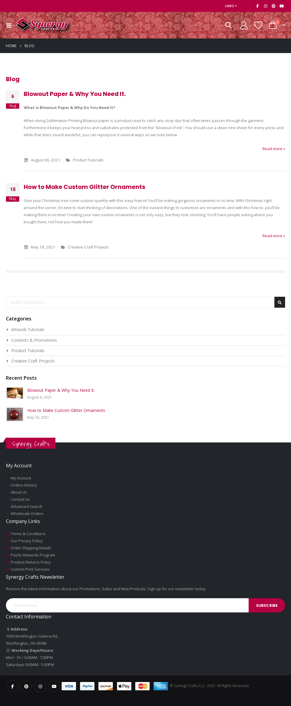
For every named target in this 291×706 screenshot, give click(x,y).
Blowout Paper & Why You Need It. (75, 94)
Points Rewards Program (33, 555)
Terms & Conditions (28, 533)
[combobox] (145, 302)
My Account (21, 478)
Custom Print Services (30, 569)
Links (229, 6)
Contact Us (20, 499)
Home (11, 45)
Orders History (24, 485)
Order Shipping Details (31, 548)
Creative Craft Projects (92, 247)
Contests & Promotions (34, 340)
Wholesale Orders (27, 513)
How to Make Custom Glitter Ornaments (84, 187)
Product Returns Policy (31, 562)
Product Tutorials (92, 160)
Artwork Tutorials (27, 329)
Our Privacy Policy (27, 540)
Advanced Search (26, 506)
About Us (19, 492)
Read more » (274, 148)
